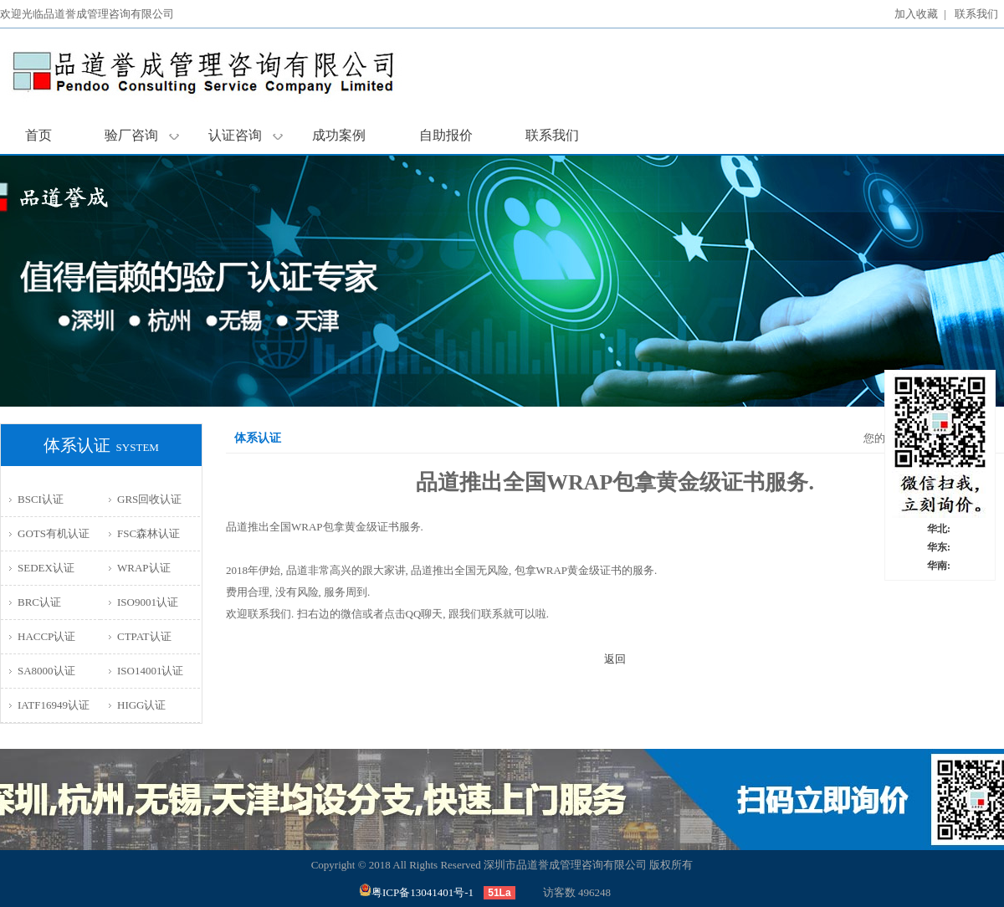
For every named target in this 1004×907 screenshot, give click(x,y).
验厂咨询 (142, 135)
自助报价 (446, 135)
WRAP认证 (144, 567)
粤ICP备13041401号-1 (416, 892)
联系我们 (976, 14)
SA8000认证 (46, 670)
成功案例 (339, 135)
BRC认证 (39, 602)
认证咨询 (245, 135)
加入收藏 (916, 14)
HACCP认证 (46, 636)
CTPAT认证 (144, 636)
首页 (38, 135)
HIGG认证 (141, 705)
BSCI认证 (41, 499)
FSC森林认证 (148, 533)
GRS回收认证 (149, 499)
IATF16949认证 (54, 705)
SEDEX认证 (46, 567)
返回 (615, 659)
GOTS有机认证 (54, 533)
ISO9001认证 (147, 602)
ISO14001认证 (150, 670)
